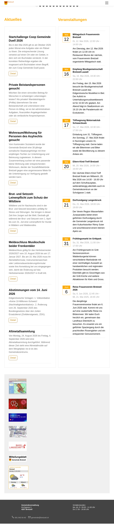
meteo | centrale (15, 467)
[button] (107, 3)
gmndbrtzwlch (40, 518)
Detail (13, 73)
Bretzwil (12, 469)
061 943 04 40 (21, 518)
